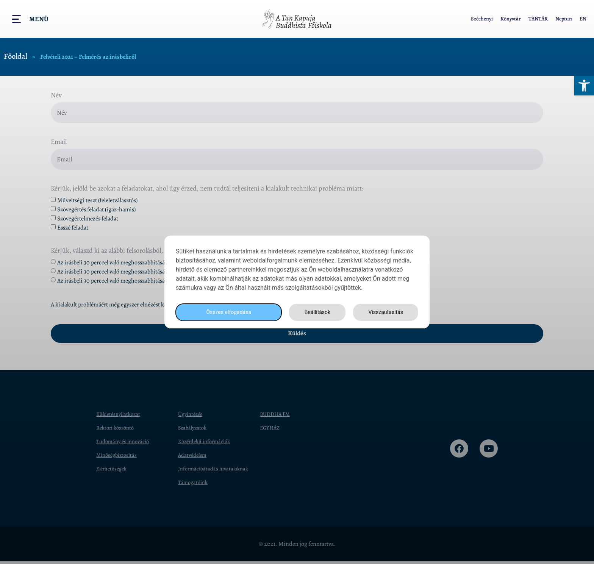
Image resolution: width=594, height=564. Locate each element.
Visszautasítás (384, 312)
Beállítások (315, 312)
